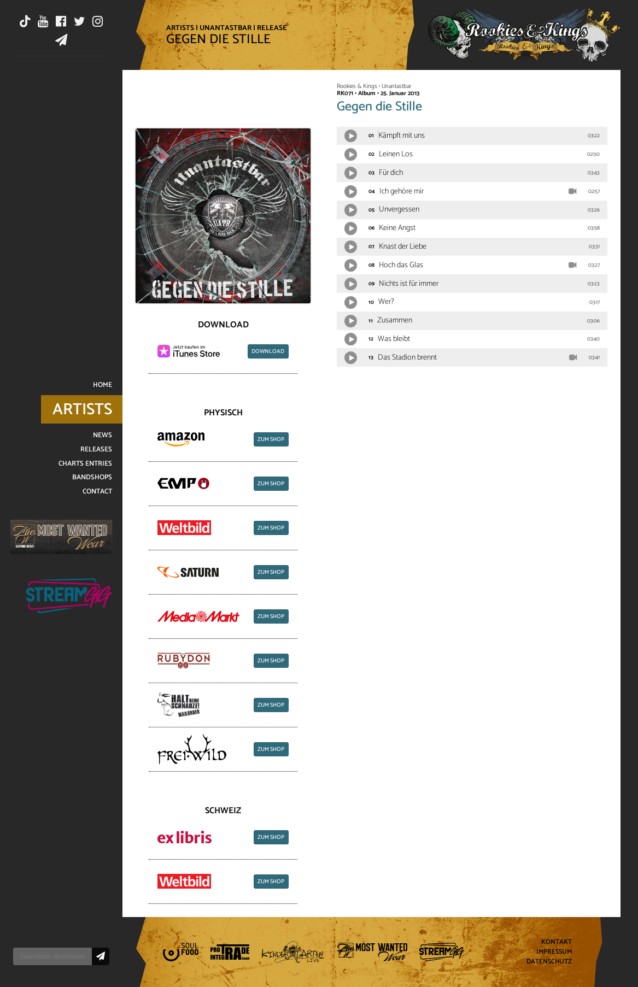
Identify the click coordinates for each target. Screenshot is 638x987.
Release (272, 28)
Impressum (554, 952)
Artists (180, 28)
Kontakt (556, 942)
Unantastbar (225, 28)
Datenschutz (549, 961)
